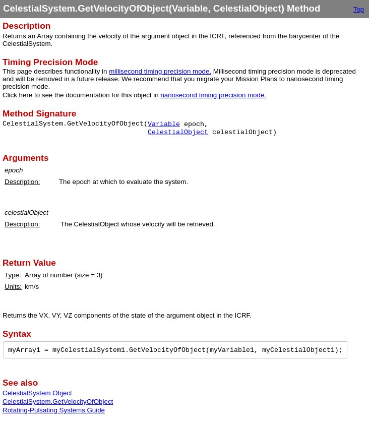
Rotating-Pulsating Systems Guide (54, 410)
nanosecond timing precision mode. (213, 95)
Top (358, 9)
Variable (164, 124)
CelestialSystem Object (37, 393)
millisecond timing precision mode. (160, 71)
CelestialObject (178, 132)
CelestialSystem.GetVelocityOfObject (58, 401)
